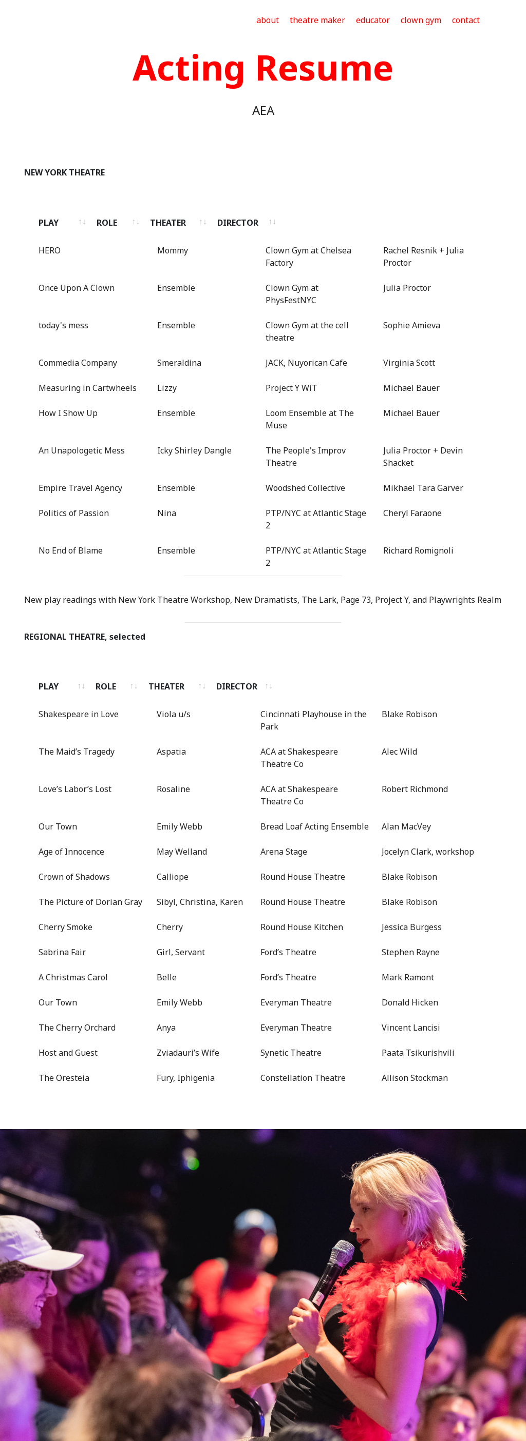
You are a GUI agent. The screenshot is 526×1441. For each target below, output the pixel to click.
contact (466, 20)
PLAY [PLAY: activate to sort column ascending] (49, 222)
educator (373, 20)
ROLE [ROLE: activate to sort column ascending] (162, 222)
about (267, 20)
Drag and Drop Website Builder (263, 1424)
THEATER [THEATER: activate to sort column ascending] (259, 222)
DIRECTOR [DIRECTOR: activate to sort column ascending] (390, 222)
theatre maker (317, 20)
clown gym (421, 20)
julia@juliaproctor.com (280, 1372)
